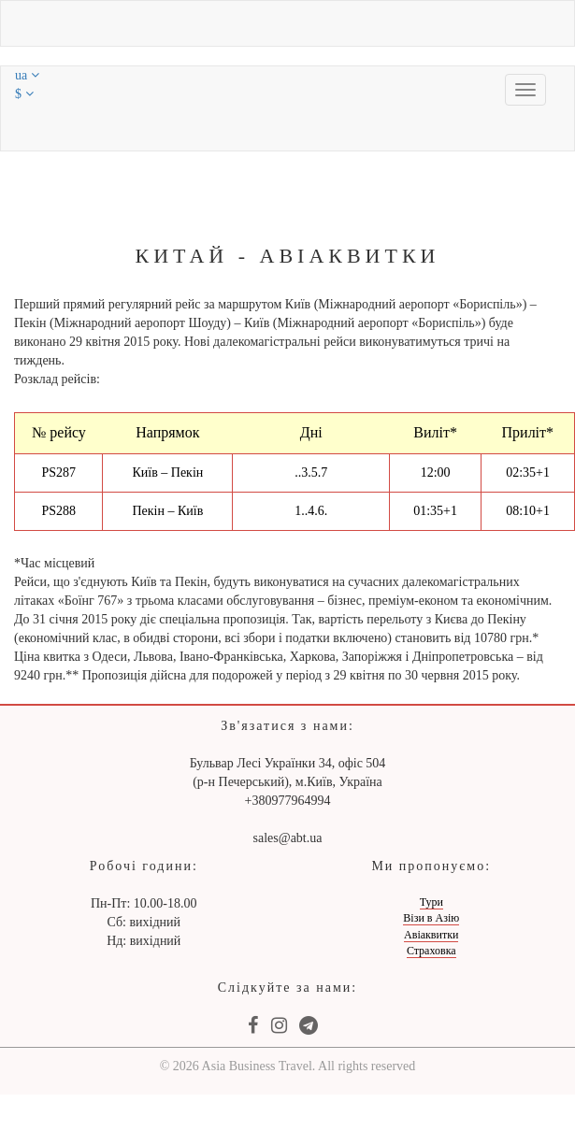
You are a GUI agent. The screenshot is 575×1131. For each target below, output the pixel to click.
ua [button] (27, 75)
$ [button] (24, 94)
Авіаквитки (431, 934)
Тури (431, 902)
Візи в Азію (431, 917)
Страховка (431, 950)
